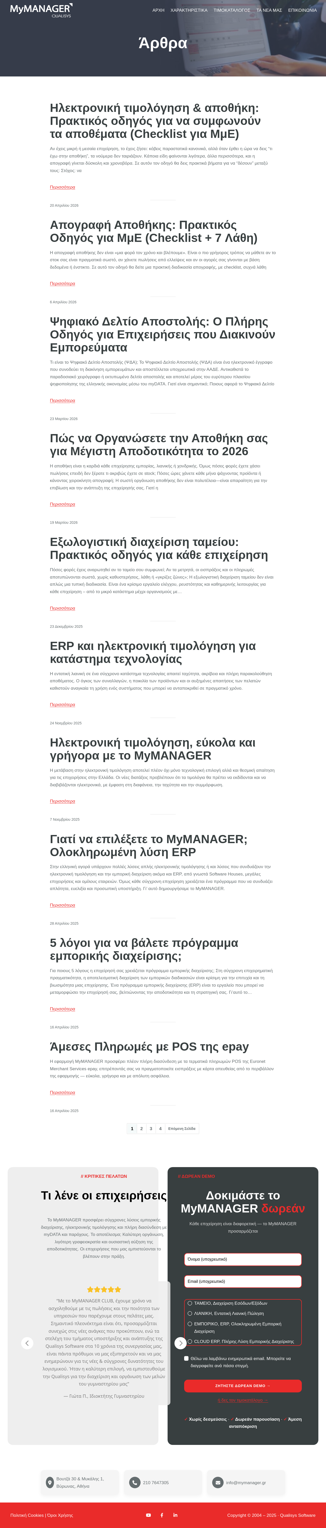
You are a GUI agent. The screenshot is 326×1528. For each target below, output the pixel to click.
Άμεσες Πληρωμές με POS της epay (149, 1046)
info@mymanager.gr (246, 1482)
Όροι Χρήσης (60, 1515)
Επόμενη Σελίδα (182, 1129)
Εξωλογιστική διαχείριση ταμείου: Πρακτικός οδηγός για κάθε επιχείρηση (159, 548)
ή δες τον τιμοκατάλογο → (243, 1400)
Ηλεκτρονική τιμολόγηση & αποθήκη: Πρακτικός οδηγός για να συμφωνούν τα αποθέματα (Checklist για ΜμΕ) (155, 120)
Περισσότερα (62, 187)
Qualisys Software (298, 1515)
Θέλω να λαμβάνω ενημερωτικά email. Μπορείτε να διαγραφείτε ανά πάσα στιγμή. (237, 1362)
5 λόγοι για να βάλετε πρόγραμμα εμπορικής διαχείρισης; (144, 949)
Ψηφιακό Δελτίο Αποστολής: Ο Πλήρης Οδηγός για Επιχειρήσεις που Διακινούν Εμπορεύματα (162, 334)
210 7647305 (156, 1482)
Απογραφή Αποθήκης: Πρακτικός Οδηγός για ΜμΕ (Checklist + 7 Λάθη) (153, 231)
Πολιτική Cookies (27, 1515)
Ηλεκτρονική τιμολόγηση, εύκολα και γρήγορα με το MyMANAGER (153, 749)
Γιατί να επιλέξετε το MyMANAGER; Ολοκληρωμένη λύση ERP (149, 846)
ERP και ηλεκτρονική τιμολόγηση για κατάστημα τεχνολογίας (153, 652)
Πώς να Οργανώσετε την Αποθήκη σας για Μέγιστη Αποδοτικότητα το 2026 (159, 445)
